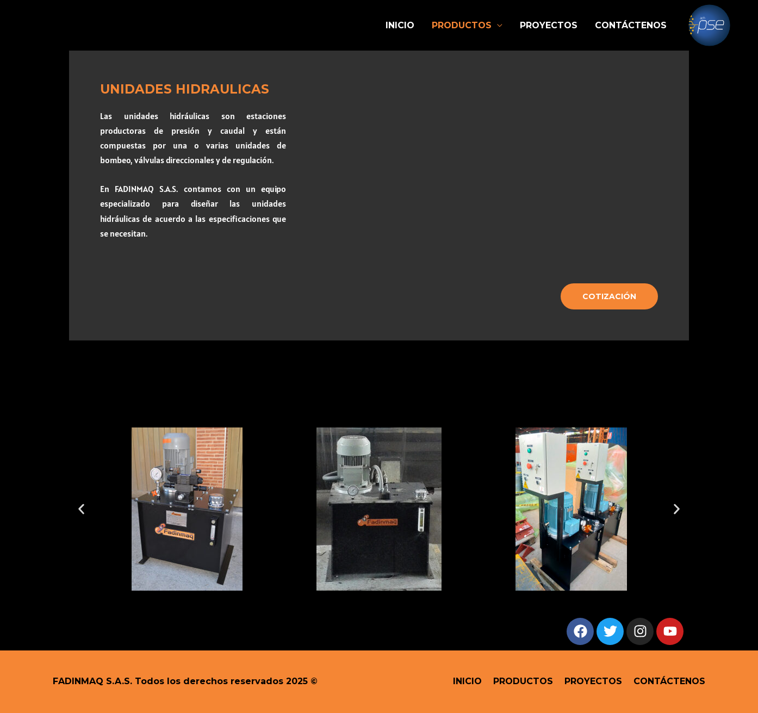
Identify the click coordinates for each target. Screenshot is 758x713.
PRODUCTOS (462, 25)
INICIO (400, 25)
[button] (81, 509)
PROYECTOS (548, 25)
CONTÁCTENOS (631, 25)
